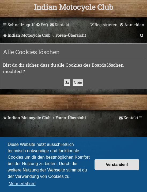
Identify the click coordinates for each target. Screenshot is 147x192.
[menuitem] (42, 24)
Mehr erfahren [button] (22, 183)
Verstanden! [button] (117, 164)
